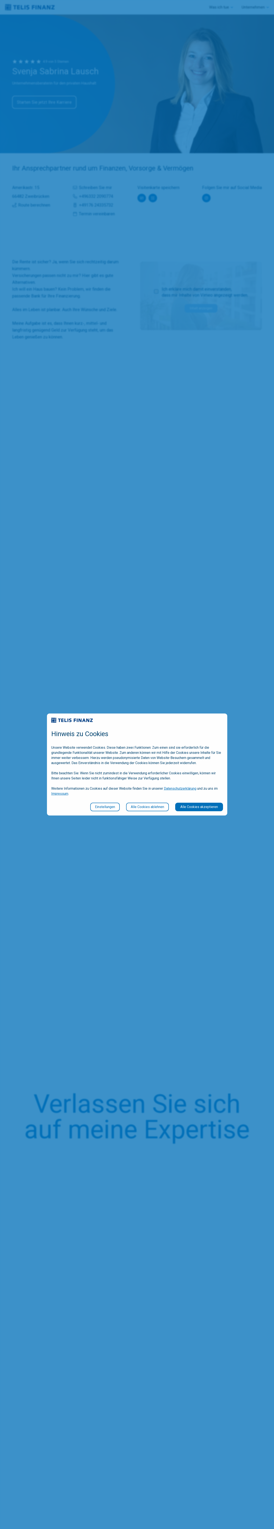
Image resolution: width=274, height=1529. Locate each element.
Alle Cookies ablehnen (147, 807)
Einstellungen (105, 807)
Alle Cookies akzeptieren (199, 807)
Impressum (59, 794)
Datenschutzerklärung (180, 788)
